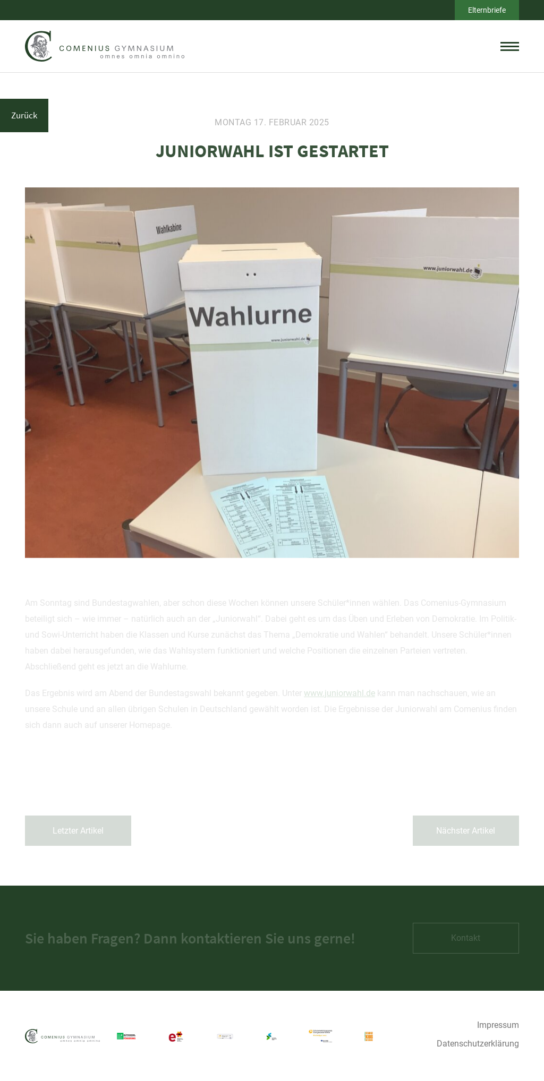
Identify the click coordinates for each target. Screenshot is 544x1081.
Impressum (498, 1025)
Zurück (24, 115)
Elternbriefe (487, 10)
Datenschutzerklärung (478, 1044)
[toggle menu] (509, 46)
